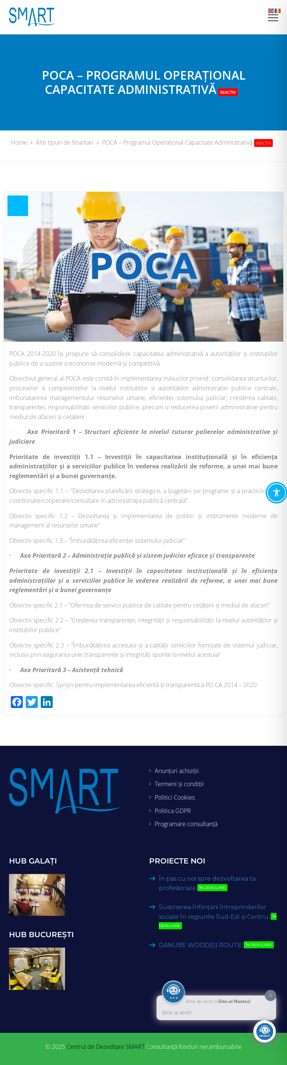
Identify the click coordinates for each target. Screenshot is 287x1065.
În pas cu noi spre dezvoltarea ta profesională (207, 883)
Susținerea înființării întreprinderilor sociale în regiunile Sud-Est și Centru (218, 917)
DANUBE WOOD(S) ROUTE (218, 945)
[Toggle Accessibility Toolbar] (276, 493)
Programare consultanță (186, 824)
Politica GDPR (173, 811)
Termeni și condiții (179, 784)
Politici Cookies (175, 797)
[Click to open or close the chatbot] (264, 1031)
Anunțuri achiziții (177, 771)
